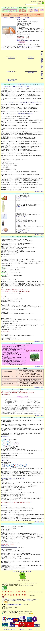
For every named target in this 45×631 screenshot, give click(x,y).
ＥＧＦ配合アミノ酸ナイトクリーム (22, 230)
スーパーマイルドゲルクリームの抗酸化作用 (22, 343)
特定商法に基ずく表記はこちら (10, 629)
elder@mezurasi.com (14, 604)
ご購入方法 (21, 629)
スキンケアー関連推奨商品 (22, 193)
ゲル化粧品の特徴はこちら (12, 71)
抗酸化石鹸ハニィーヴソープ (21, 197)
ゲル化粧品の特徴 (22, 368)
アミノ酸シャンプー (19, 222)
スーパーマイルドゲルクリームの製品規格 (22, 523)
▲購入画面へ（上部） (39, 191)
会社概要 (30, 629)
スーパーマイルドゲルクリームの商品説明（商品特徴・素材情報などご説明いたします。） (22, 236)
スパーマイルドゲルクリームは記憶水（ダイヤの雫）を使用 (22, 417)
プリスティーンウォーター (21, 216)
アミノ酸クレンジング (20, 206)
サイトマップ (38, 629)
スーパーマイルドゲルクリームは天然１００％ (22, 389)
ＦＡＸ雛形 (5, 598)
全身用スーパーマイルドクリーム (24, 40)
